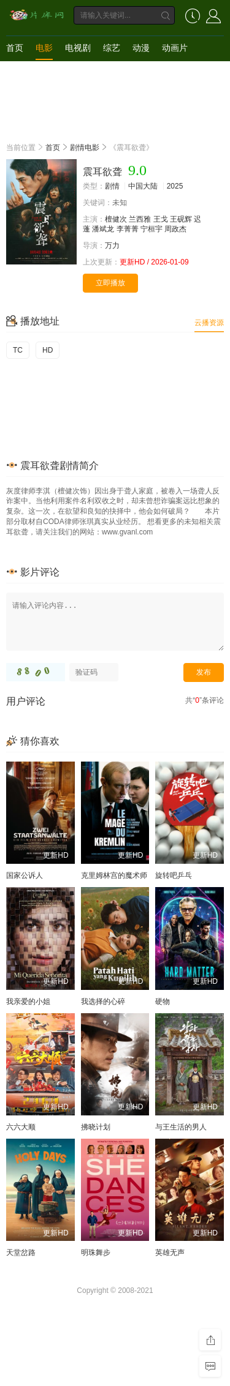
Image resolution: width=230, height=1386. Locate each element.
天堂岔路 (21, 1252)
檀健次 (116, 219)
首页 (14, 48)
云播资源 (209, 322)
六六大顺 (21, 1127)
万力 (112, 245)
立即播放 (110, 283)
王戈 (160, 219)
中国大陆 (143, 186)
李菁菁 (128, 229)
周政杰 (175, 229)
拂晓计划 (95, 1127)
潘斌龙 (103, 229)
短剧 (14, 72)
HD (47, 350)
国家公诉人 (24, 875)
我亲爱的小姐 (28, 1001)
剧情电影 (84, 147)
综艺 (111, 48)
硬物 (162, 1001)
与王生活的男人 (181, 1127)
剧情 (112, 186)
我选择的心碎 (103, 1001)
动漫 (141, 48)
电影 (44, 48)
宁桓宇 (151, 229)
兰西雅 (140, 219)
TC (18, 350)
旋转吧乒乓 (173, 875)
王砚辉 (181, 219)
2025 (175, 186)
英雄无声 (170, 1252)
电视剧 (78, 48)
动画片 (175, 48)
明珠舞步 (95, 1252)
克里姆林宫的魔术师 (114, 875)
